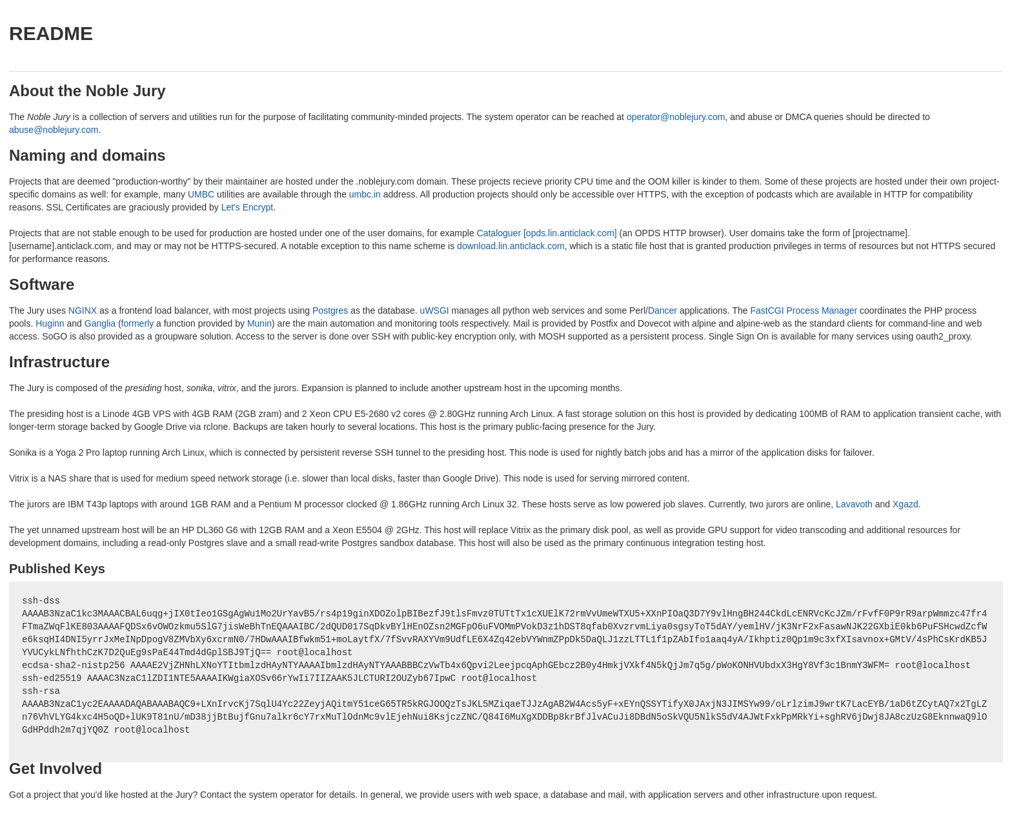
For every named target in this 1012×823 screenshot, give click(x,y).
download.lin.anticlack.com (511, 246)
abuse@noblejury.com (53, 130)
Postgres (330, 310)
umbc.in (365, 194)
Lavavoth (854, 504)
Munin (259, 323)
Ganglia (100, 323)
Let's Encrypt (247, 207)
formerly (137, 323)
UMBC (201, 194)
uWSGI (434, 310)
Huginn (49, 323)
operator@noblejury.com (676, 117)
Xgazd (905, 504)
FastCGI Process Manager (803, 310)
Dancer (662, 310)
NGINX (82, 310)
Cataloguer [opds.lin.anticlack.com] (547, 233)
